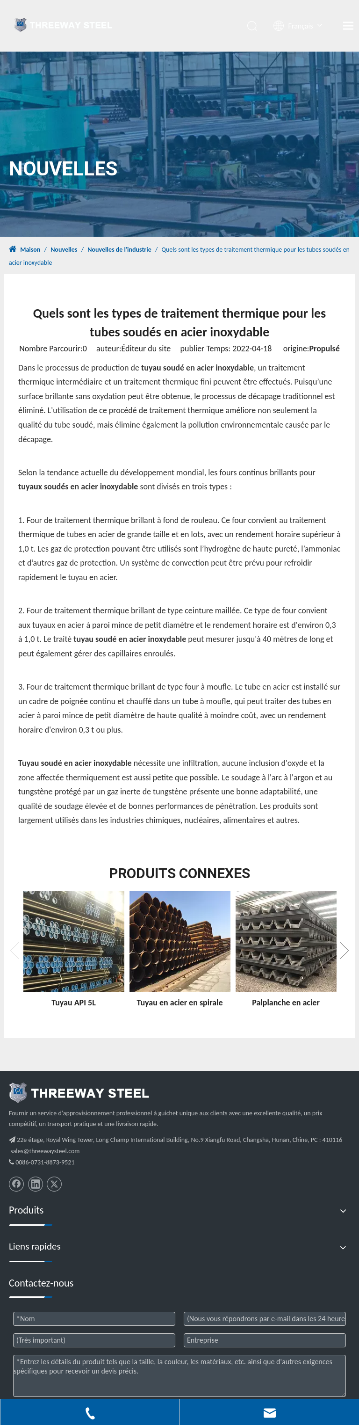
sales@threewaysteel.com (44, 1151)
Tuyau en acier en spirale (179, 1002)
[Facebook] (16, 1184)
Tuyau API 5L (73, 1002)
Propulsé (324, 348)
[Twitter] (54, 1184)
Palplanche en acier (286, 1002)
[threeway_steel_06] (79, 1093)
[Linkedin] (35, 1184)
